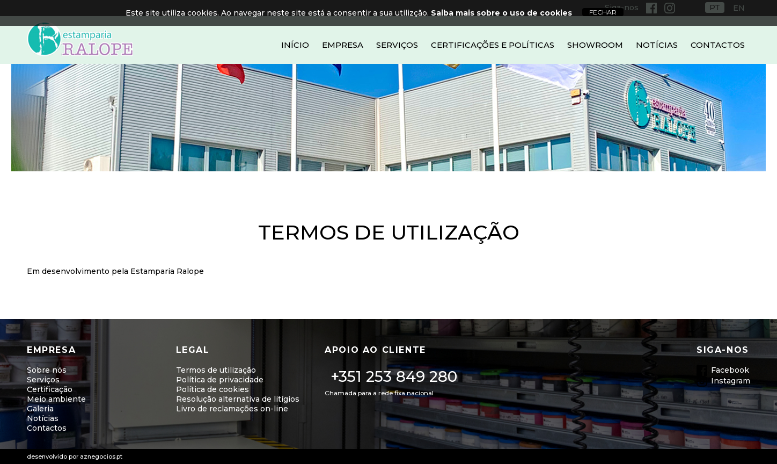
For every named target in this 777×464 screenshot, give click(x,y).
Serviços (397, 45)
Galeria (40, 409)
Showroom (595, 45)
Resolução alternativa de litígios (237, 399)
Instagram (730, 381)
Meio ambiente (56, 399)
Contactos (718, 45)
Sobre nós (47, 370)
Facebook (730, 370)
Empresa (342, 45)
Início (295, 45)
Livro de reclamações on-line (232, 409)
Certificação (49, 389)
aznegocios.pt (101, 456)
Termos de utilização (216, 370)
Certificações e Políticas (492, 45)
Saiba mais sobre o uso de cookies (501, 13)
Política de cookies (212, 389)
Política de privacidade (219, 380)
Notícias (657, 45)
